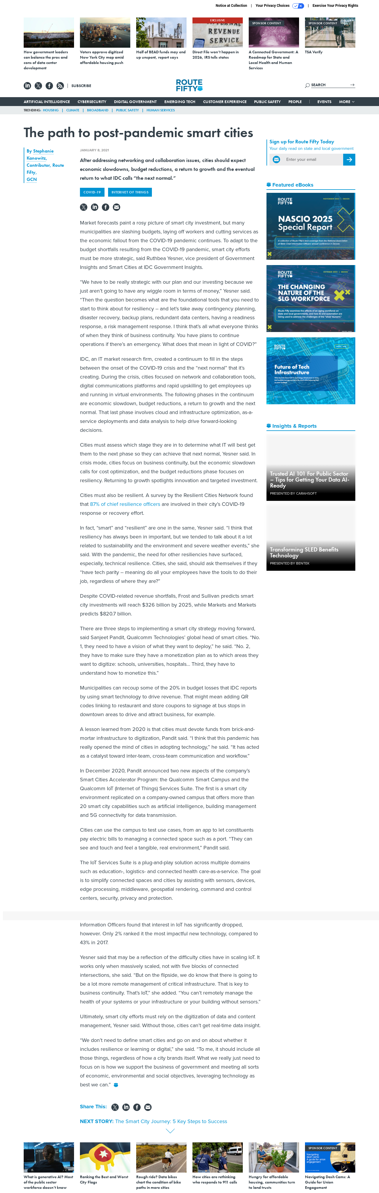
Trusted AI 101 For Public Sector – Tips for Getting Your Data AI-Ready (309, 479)
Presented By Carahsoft (293, 493)
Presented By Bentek (289, 563)
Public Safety (267, 101)
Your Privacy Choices (280, 6)
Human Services (161, 110)
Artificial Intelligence (47, 101)
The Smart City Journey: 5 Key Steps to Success (171, 1121)
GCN (32, 179)
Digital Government (135, 101)
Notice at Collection (231, 6)
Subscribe (81, 85)
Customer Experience (225, 101)
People (295, 101)
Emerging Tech (179, 101)
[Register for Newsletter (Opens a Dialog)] (349, 160)
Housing (51, 110)
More (347, 101)
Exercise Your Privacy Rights (335, 6)
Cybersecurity (92, 101)
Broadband (97, 110)
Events (324, 101)
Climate (72, 110)
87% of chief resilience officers (125, 504)
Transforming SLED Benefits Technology (304, 552)
